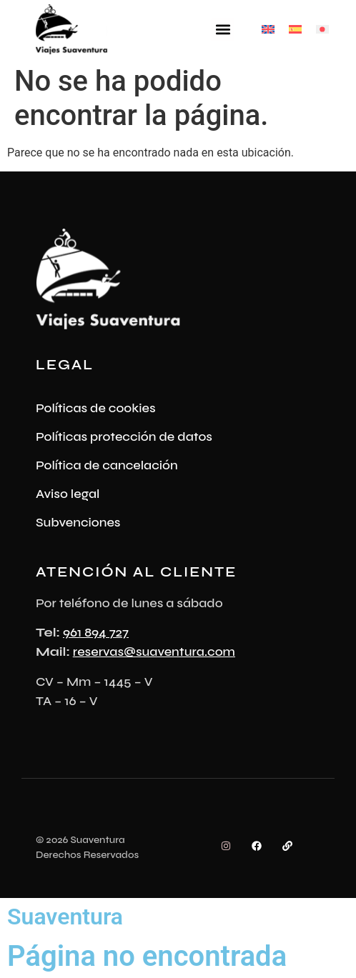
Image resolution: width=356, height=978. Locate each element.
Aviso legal (68, 494)
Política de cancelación (107, 465)
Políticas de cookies (96, 408)
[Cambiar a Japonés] (322, 29)
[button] (222, 29)
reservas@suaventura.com (154, 651)
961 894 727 (96, 632)
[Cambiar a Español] (295, 29)
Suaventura (65, 916)
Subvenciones (78, 522)
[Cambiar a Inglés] (268, 29)
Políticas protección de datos (124, 436)
